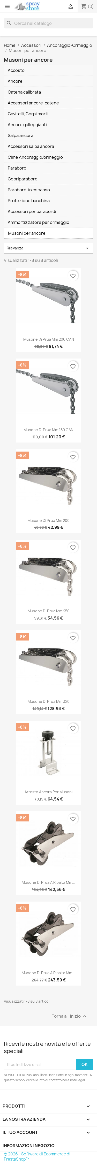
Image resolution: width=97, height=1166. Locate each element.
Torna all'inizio (70, 1016)
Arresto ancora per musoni (48, 791)
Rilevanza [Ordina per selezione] (48, 248)
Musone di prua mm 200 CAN (48, 339)
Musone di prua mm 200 (48, 520)
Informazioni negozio (29, 1145)
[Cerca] (48, 23)
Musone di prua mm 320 (49, 701)
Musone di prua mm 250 (49, 610)
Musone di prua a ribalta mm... (48, 882)
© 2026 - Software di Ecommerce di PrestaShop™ (37, 1156)
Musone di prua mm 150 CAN (48, 429)
